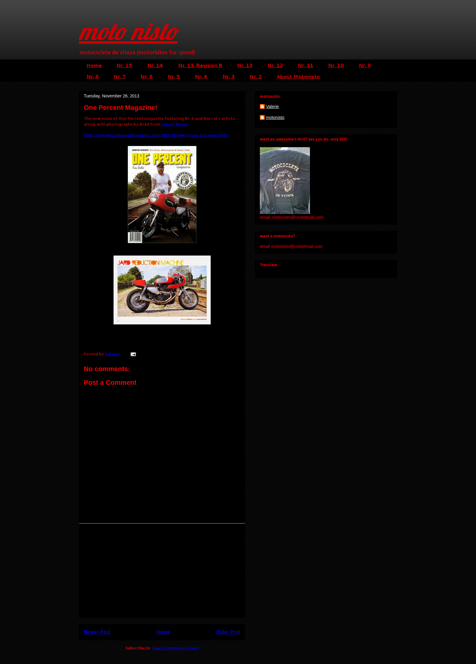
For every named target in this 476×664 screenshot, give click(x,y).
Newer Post (97, 632)
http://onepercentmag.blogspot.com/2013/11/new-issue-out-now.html (155, 135)
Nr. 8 (93, 76)
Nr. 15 (124, 65)
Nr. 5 (174, 76)
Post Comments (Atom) (175, 647)
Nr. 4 (201, 76)
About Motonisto (298, 76)
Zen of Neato (175, 124)
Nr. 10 (336, 65)
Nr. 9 (365, 65)
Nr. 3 (229, 76)
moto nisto (128, 31)
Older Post (228, 632)
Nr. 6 (147, 76)
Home (94, 65)
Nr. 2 (256, 76)
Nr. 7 (120, 76)
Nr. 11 (305, 65)
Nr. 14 (155, 65)
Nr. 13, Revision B (200, 65)
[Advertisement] (162, 570)
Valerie (272, 106)
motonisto (275, 117)
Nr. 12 (275, 65)
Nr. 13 (245, 65)
